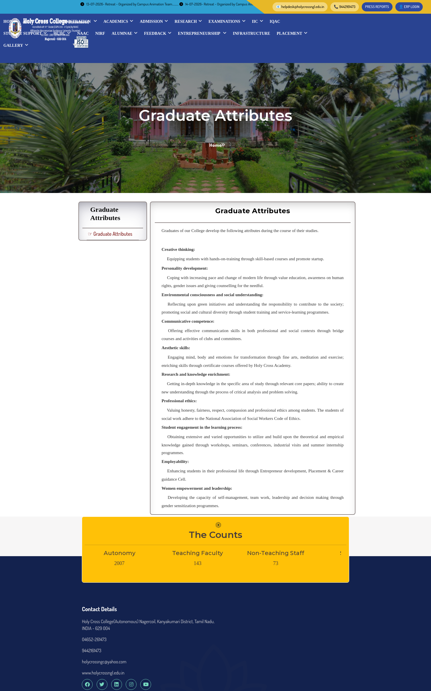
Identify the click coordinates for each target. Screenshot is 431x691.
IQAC (152, 33)
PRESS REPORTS (287, 6)
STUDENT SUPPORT (186, 33)
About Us (179, 21)
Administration (219, 21)
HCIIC (222, 33)
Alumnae (285, 33)
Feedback (318, 33)
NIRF (261, 33)
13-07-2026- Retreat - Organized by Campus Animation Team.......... (138, 4)
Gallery (240, 45)
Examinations (370, 21)
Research (332, 21)
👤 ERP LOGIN (318, 6)
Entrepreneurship (363, 33)
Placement (206, 45)
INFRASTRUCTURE (165, 45)
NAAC (243, 33)
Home (153, 21)
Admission (297, 21)
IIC (401, 21)
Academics (262, 21)
